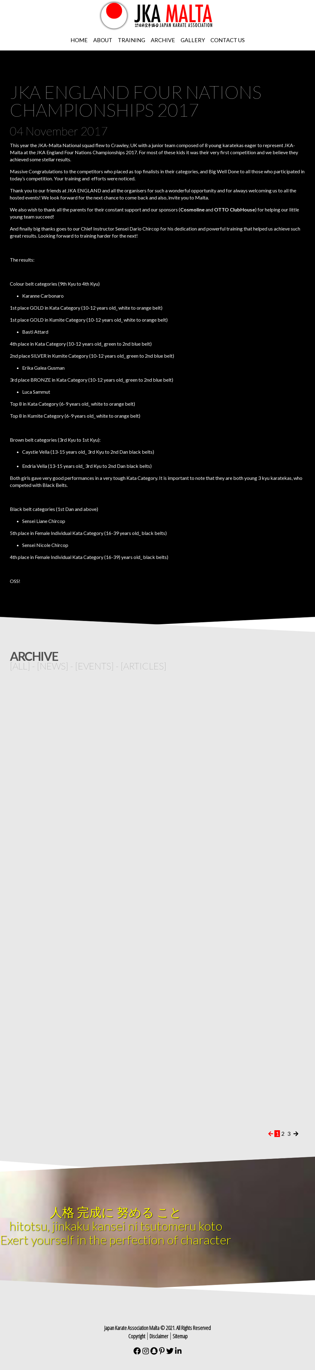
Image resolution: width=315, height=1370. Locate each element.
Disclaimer (159, 1336)
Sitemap (180, 1336)
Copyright (136, 1336)
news (53, 665)
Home (79, 40)
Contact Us (227, 40)
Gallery (193, 40)
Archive (163, 40)
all (20, 665)
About (102, 40)
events (94, 665)
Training (131, 40)
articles (143, 665)
